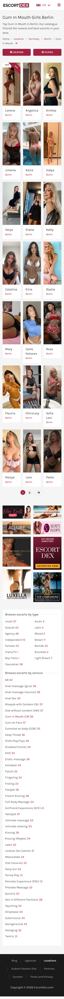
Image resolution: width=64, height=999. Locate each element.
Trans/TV (11, 652)
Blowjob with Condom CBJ (24, 704)
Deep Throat (15, 735)
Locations (50, 960)
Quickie (12, 893)
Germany (34, 38)
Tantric (11, 936)
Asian (39, 621)
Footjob (12, 790)
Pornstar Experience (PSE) (23, 881)
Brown (40, 640)
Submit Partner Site (23, 968)
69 (9, 680)
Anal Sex (12, 698)
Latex (10, 845)
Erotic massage (17, 759)
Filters (47, 52)
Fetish (11, 771)
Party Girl (13, 869)
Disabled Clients (18, 747)
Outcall (12, 627)
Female (12, 646)
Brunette (41, 652)
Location (19, 38)
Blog (14, 960)
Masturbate (14, 857)
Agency (12, 633)
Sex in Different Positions (23, 899)
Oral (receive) (16, 863)
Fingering (13, 777)
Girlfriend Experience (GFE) (24, 808)
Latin (39, 627)
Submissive (15, 918)
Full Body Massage (19, 802)
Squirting (13, 906)
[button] (43, 5)
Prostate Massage (18, 887)
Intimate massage (19, 820)
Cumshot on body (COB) (22, 728)
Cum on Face (15, 722)
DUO (10, 753)
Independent (15, 640)
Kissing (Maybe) (17, 838)
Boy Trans (12, 658)
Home (6, 38)
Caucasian (14, 664)
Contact (18, 976)
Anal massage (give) (20, 686)
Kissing (12, 832)
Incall (10, 621)
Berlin (48, 38)
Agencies (30, 960)
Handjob (12, 814)
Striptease (14, 912)
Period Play (14, 875)
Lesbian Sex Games (19, 851)
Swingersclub (16, 924)
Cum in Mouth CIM (19, 716)
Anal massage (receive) (22, 692)
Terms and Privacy (41, 976)
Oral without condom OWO (24, 710)
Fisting (11, 784)
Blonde (41, 646)
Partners (49, 968)
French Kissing (17, 796)
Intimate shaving (18, 826)
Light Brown (43, 658)
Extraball (13, 765)
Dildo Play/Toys (17, 741)
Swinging (13, 930)
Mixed (40, 633)
